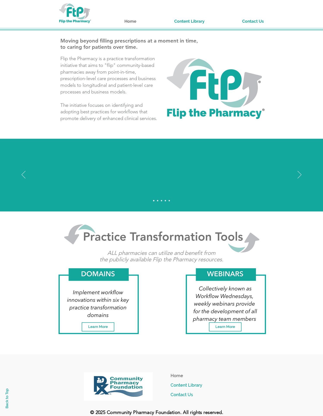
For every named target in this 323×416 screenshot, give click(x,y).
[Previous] (23, 175)
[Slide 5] (169, 200)
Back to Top (7, 398)
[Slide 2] (157, 200)
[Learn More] (98, 326)
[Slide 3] (161, 200)
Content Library (186, 385)
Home (177, 375)
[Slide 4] (165, 200)
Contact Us (182, 394)
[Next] (299, 175)
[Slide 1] (153, 200)
